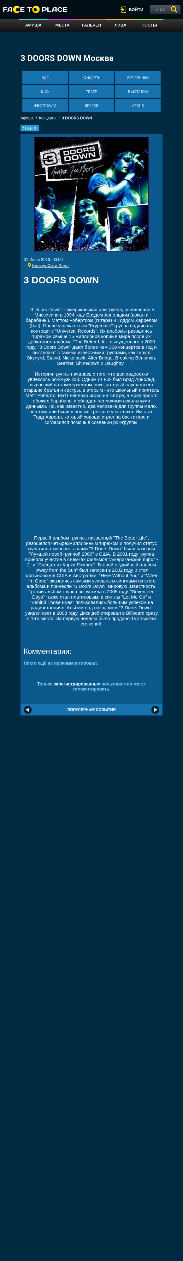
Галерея (91, 25)
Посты (149, 25)
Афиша (33, 25)
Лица (120, 25)
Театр (91, 92)
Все (45, 78)
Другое (91, 105)
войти (136, 9)
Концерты (91, 78)
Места (62, 25)
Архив (138, 105)
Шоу (45, 92)
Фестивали (45, 105)
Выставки (138, 92)
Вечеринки (138, 78)
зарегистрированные (77, 683)
